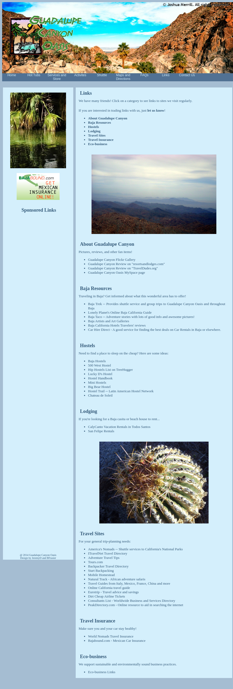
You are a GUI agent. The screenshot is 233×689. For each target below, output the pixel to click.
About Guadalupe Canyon (107, 118)
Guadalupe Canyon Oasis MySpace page (116, 272)
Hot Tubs (33, 75)
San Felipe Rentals (101, 431)
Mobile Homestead (101, 575)
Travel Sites (96, 135)
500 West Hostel (99, 365)
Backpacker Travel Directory (108, 566)
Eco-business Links (101, 672)
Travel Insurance (101, 140)
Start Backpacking (101, 571)
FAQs (144, 75)
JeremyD (37, 557)
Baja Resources (99, 122)
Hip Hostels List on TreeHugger (110, 370)
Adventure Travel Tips (103, 558)
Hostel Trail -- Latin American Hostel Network (121, 391)
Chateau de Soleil (100, 395)
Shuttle (102, 75)
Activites (80, 75)
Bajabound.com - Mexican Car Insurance (116, 641)
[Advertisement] (38, 301)
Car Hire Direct (99, 330)
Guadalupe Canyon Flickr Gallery (112, 260)
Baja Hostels (97, 361)
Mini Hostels (97, 382)
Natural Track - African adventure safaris (116, 579)
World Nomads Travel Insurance (110, 636)
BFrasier (51, 557)
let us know (155, 110)
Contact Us (187, 75)
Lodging (94, 131)
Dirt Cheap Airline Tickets (106, 596)
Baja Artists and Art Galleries (108, 321)
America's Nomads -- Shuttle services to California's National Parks (135, 549)
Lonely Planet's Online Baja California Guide (120, 312)
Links (165, 75)
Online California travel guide (109, 588)
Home (12, 75)
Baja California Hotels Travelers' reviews (117, 325)
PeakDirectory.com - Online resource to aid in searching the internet (135, 605)
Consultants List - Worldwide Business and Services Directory (131, 601)
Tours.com (95, 562)
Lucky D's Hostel (100, 374)
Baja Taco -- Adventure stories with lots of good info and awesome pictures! (141, 317)
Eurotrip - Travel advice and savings (113, 592)
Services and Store (57, 77)
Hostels (93, 127)
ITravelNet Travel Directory (107, 553)
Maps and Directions (123, 77)
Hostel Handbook (100, 378)
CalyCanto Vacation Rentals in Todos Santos (119, 427)
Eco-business (97, 144)
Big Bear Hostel (99, 387)
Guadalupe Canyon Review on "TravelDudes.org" (123, 268)
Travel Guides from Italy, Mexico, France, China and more (129, 583)
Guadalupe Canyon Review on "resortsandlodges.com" (126, 264)
